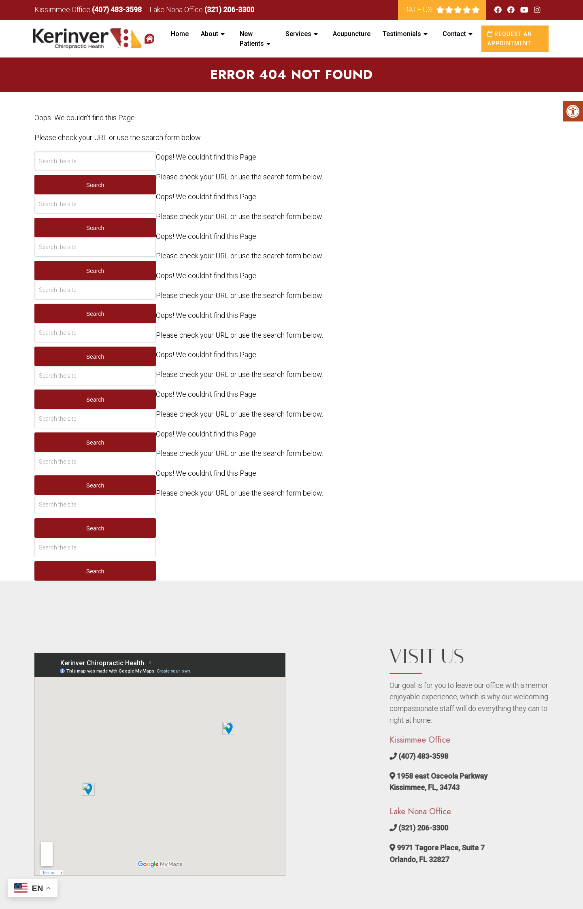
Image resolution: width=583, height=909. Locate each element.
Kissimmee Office (63, 9)
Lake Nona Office (176, 9)
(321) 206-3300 (229, 9)
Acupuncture (351, 34)
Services (298, 34)
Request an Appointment (509, 38)
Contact (454, 34)
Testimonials (402, 34)
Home (180, 34)
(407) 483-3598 (117, 9)
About (209, 34)
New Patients (252, 38)
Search (95, 185)
